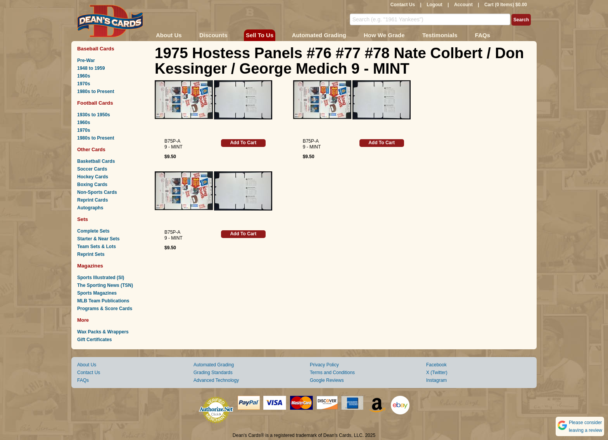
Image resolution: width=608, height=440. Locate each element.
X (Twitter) (436, 372)
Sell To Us (259, 35)
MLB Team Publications (103, 301)
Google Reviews (327, 380)
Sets (82, 219)
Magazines (90, 266)
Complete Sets (93, 231)
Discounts (213, 35)
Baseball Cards (95, 49)
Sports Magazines (97, 293)
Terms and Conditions (332, 372)
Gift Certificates (94, 339)
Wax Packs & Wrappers (103, 332)
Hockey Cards (92, 176)
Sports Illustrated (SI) (100, 277)
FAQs (482, 35)
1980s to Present (95, 91)
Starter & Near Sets (98, 239)
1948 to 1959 (91, 68)
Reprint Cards (92, 200)
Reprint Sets (91, 254)
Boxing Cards (92, 184)
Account (463, 4)
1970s (83, 83)
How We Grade (384, 35)
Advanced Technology (216, 380)
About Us (169, 35)
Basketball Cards (96, 161)
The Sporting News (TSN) (105, 285)
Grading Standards (213, 372)
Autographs (90, 208)
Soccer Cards (92, 169)
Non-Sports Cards (97, 192)
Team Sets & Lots (96, 246)
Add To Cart (243, 142)
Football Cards (95, 103)
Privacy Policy (324, 365)
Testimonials (440, 35)
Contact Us (402, 4)
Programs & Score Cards (104, 308)
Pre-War (86, 60)
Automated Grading (319, 35)
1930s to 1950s (93, 114)
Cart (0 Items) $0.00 (505, 4)
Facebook (436, 365)
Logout (434, 4)
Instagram (436, 380)
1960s (83, 76)
